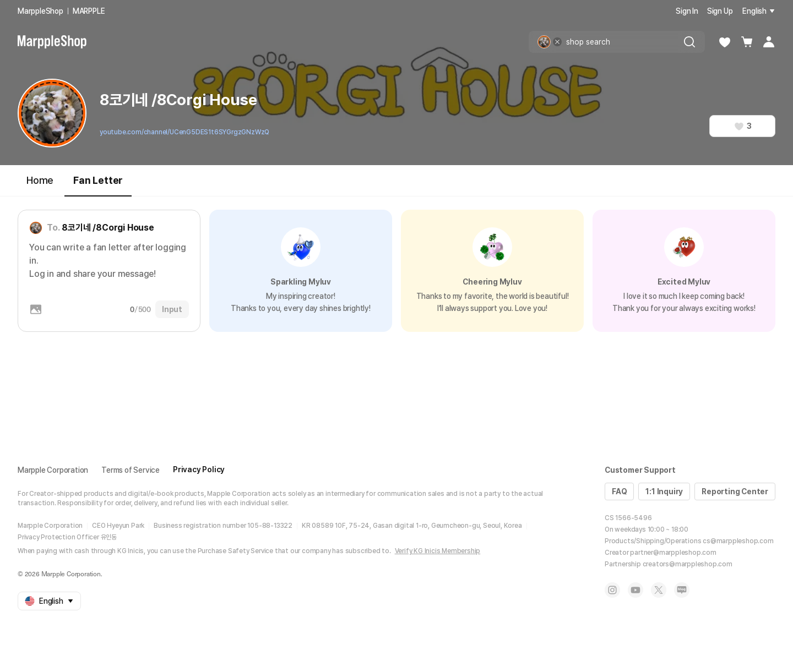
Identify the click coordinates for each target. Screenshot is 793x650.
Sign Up (720, 11)
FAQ (619, 491)
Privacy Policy (199, 469)
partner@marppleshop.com (673, 552)
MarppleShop (40, 11)
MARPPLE (89, 11)
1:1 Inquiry (664, 491)
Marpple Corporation (53, 470)
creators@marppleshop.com (687, 564)
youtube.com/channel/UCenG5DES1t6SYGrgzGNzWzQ (184, 132)
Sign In (687, 11)
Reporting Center (735, 491)
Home (39, 180)
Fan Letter (98, 185)
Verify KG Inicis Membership (438, 551)
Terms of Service (130, 470)
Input (172, 309)
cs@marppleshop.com (738, 541)
